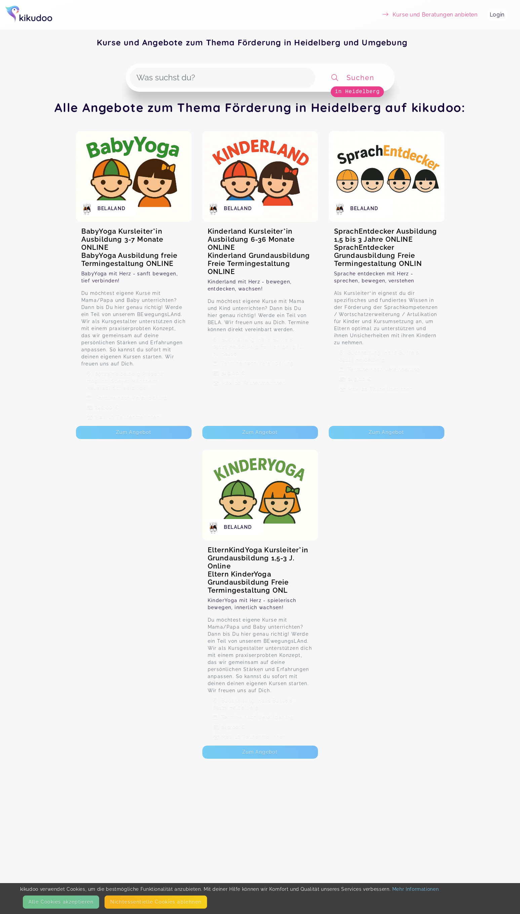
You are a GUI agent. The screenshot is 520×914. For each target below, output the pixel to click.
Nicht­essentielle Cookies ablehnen (155, 902)
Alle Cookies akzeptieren (61, 902)
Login (497, 14)
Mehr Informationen (415, 889)
